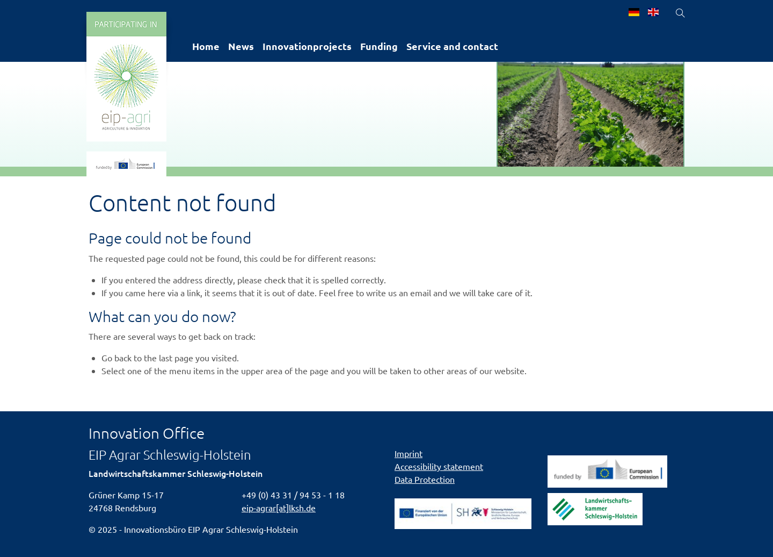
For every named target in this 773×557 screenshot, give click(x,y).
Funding (379, 46)
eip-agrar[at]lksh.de (279, 507)
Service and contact (452, 46)
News (241, 46)
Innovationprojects (307, 46)
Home (206, 46)
